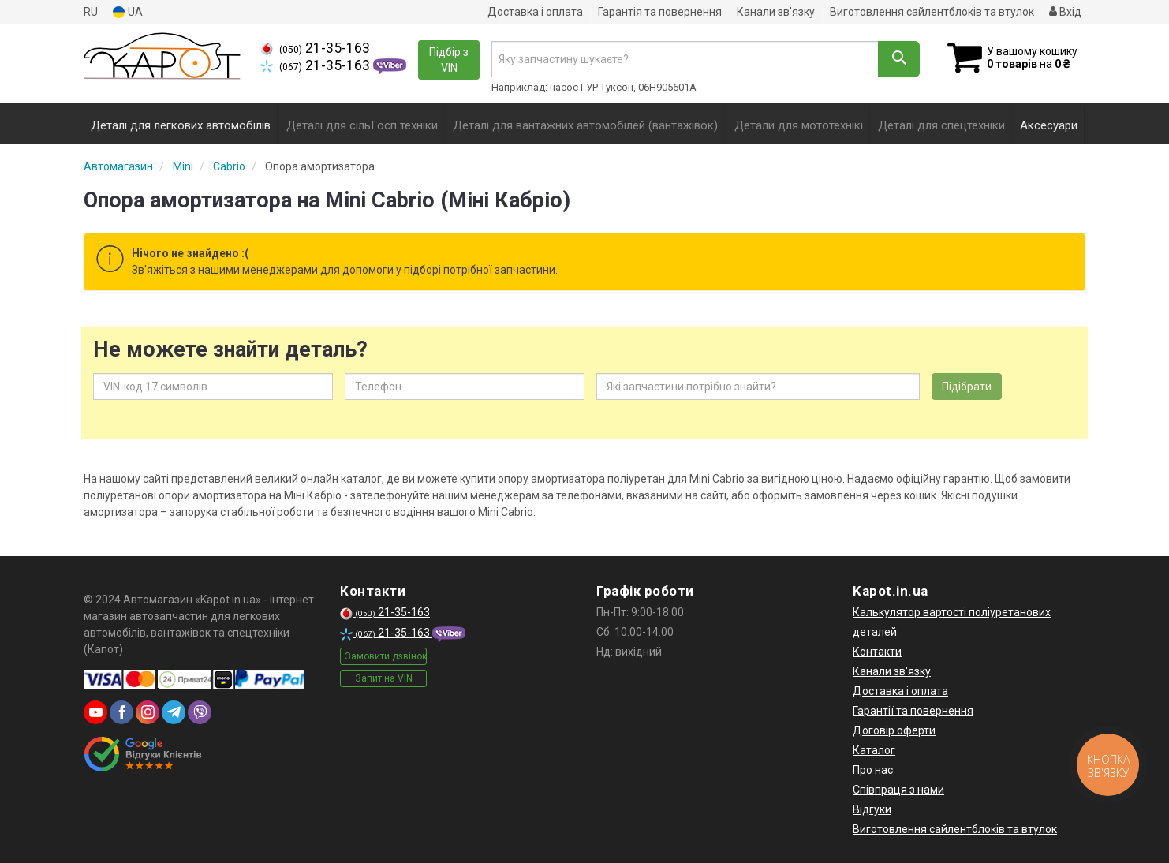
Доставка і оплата (535, 12)
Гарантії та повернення (913, 710)
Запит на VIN (384, 678)
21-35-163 (315, 48)
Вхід (1065, 12)
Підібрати (967, 386)
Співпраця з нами (898, 789)
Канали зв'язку (776, 12)
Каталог (874, 750)
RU (91, 12)
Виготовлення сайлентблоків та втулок (932, 12)
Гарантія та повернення (660, 12)
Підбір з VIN (449, 60)
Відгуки (872, 809)
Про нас (873, 770)
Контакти (877, 651)
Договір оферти (894, 730)
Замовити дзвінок (386, 656)
